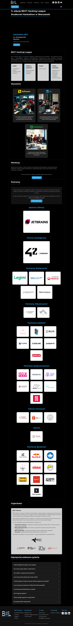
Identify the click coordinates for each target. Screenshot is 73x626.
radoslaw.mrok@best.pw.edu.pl (31, 614)
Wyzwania (23, 2)
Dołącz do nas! (36, 177)
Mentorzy (29, 2)
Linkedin (16, 618)
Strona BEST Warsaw (18, 612)
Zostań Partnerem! (36, 200)
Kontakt (47, 2)
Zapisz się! (15, 6)
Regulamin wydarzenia (56, 612)
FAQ (42, 2)
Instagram (16, 616)
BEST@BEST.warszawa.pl (44, 618)
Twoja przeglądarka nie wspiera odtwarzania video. (36, 33)
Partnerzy (36, 2)
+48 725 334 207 (28, 616)
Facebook (16, 614)
